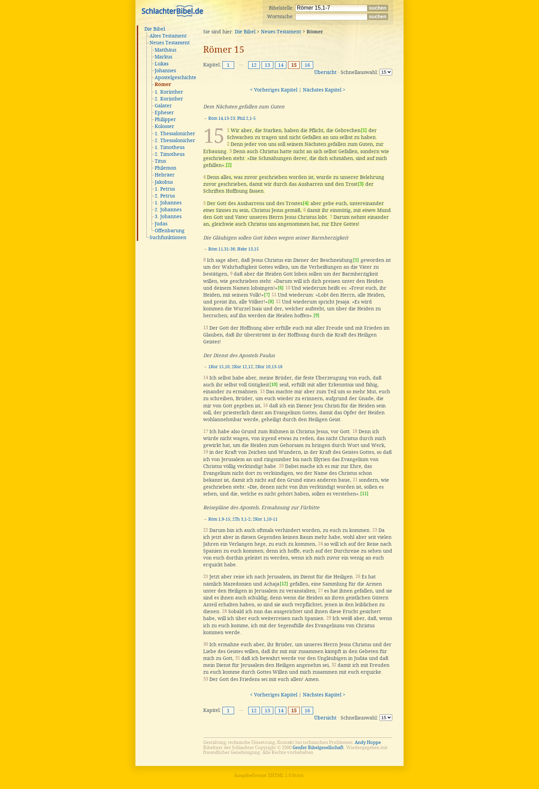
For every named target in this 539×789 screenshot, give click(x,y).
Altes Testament (168, 36)
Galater (163, 105)
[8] (271, 301)
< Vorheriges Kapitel (273, 90)
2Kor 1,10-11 (265, 519)
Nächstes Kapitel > (324, 90)
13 (267, 65)
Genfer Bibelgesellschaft (318, 747)
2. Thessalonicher (175, 140)
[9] (316, 315)
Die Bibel (154, 29)
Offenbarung (170, 230)
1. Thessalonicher (175, 133)
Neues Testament (170, 42)
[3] (361, 183)
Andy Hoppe (368, 742)
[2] (229, 165)
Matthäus (165, 50)
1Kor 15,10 (219, 366)
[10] (274, 384)
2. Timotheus (170, 154)
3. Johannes (168, 216)
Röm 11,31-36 (221, 249)
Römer (163, 84)
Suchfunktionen (168, 237)
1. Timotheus (170, 147)
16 (307, 65)
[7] (267, 294)
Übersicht (325, 72)
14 (281, 65)
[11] (364, 493)
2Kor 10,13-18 (269, 366)
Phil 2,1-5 (246, 118)
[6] (281, 287)
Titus (160, 161)
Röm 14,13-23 (221, 118)
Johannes (165, 70)
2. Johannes (168, 209)
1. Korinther (169, 92)
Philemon (165, 168)
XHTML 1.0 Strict (286, 775)
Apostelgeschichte (175, 77)
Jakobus (164, 182)
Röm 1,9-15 (219, 519)
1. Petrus (165, 189)
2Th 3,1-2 (241, 519)
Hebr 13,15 (248, 249)
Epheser (164, 112)
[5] (356, 260)
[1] (364, 130)
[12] (284, 583)
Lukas (161, 63)
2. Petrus (165, 196)
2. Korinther (169, 99)
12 (254, 65)
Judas (161, 223)
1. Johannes (168, 202)
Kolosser (164, 126)
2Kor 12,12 (242, 366)
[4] (306, 203)
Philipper (165, 119)
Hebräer (165, 175)
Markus (163, 57)
